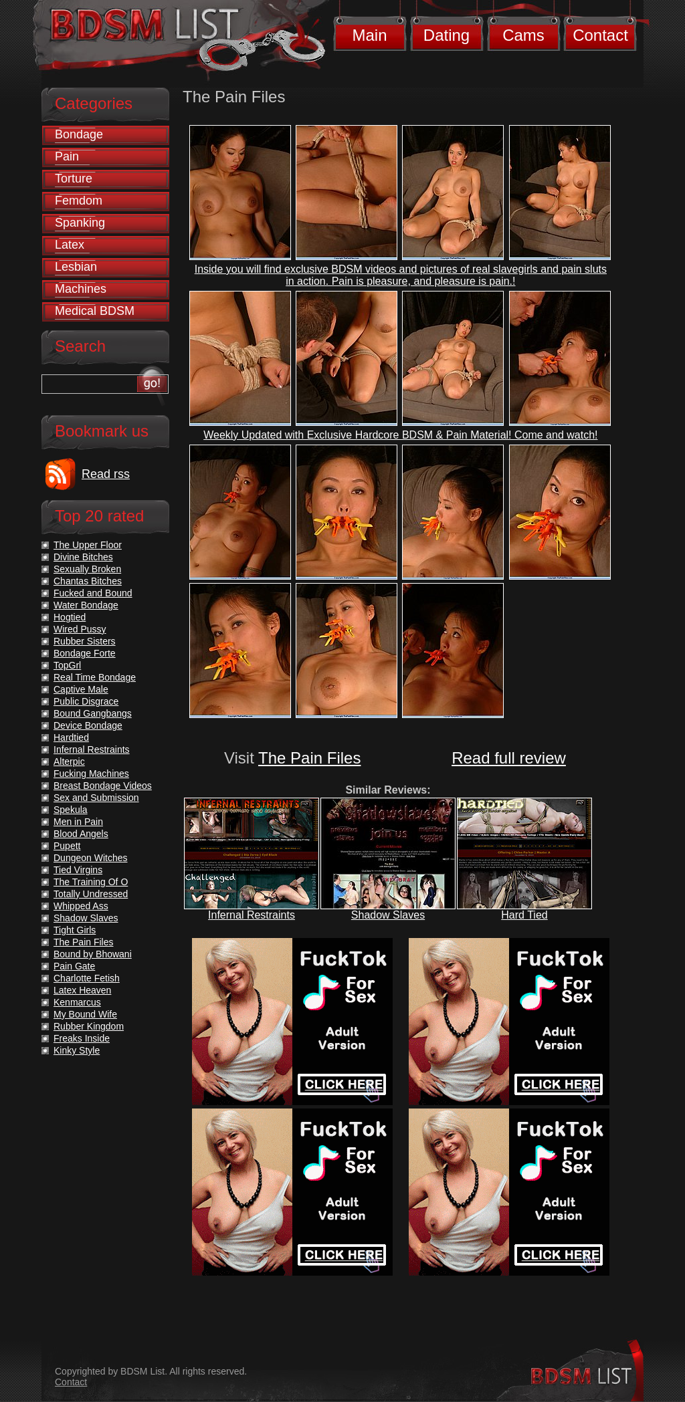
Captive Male (81, 689)
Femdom (78, 200)
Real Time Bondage (95, 677)
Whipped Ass (81, 906)
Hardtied (71, 737)
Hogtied (70, 617)
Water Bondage (86, 605)
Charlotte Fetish (87, 978)
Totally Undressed (91, 894)
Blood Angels (81, 833)
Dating (446, 35)
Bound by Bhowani (93, 954)
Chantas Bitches (88, 581)
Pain (67, 156)
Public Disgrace (86, 701)
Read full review (509, 758)
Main (369, 35)
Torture (73, 178)
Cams (523, 35)
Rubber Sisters (85, 641)
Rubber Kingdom (89, 1026)
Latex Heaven (82, 990)
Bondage (79, 134)
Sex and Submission (96, 797)
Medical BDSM (94, 311)
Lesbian (76, 266)
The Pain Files (309, 758)
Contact (600, 35)
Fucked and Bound (93, 593)
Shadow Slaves (388, 915)
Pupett (67, 845)
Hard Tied (524, 915)
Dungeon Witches (91, 857)
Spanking (80, 222)
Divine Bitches (83, 557)
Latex (69, 244)
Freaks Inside (82, 1038)
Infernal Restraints (251, 915)
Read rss (106, 474)
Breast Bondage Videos (103, 785)
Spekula (71, 809)
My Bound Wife (85, 1014)
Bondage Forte (85, 653)
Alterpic (69, 761)
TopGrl (67, 665)
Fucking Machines (91, 773)
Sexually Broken (87, 569)
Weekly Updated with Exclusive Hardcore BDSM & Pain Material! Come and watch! (400, 435)
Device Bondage (88, 725)
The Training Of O (91, 882)
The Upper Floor (88, 545)
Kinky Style (77, 1050)
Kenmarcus (77, 1002)
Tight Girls (75, 930)
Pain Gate (74, 966)
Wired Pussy (80, 629)
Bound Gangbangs (93, 713)
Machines (80, 289)
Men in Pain (78, 821)
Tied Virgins (78, 869)
